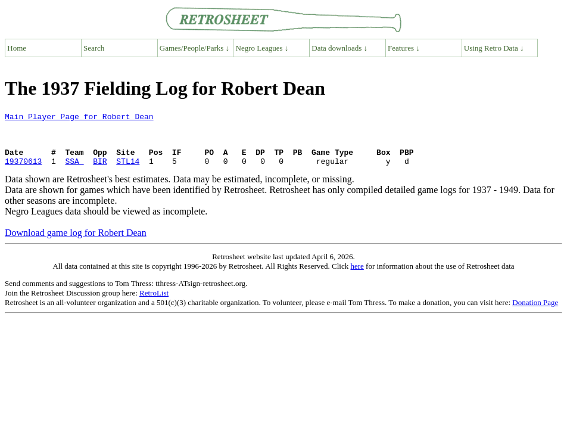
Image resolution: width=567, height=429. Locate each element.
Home (16, 47)
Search (93, 47)
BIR (100, 171)
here (356, 276)
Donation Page (535, 313)
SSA (74, 171)
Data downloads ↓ (339, 47)
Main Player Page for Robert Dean (79, 118)
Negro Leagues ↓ (262, 47)
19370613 (23, 171)
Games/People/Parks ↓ (194, 47)
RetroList (154, 303)
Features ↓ (404, 47)
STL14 (127, 171)
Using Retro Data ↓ (494, 47)
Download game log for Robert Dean (76, 243)
